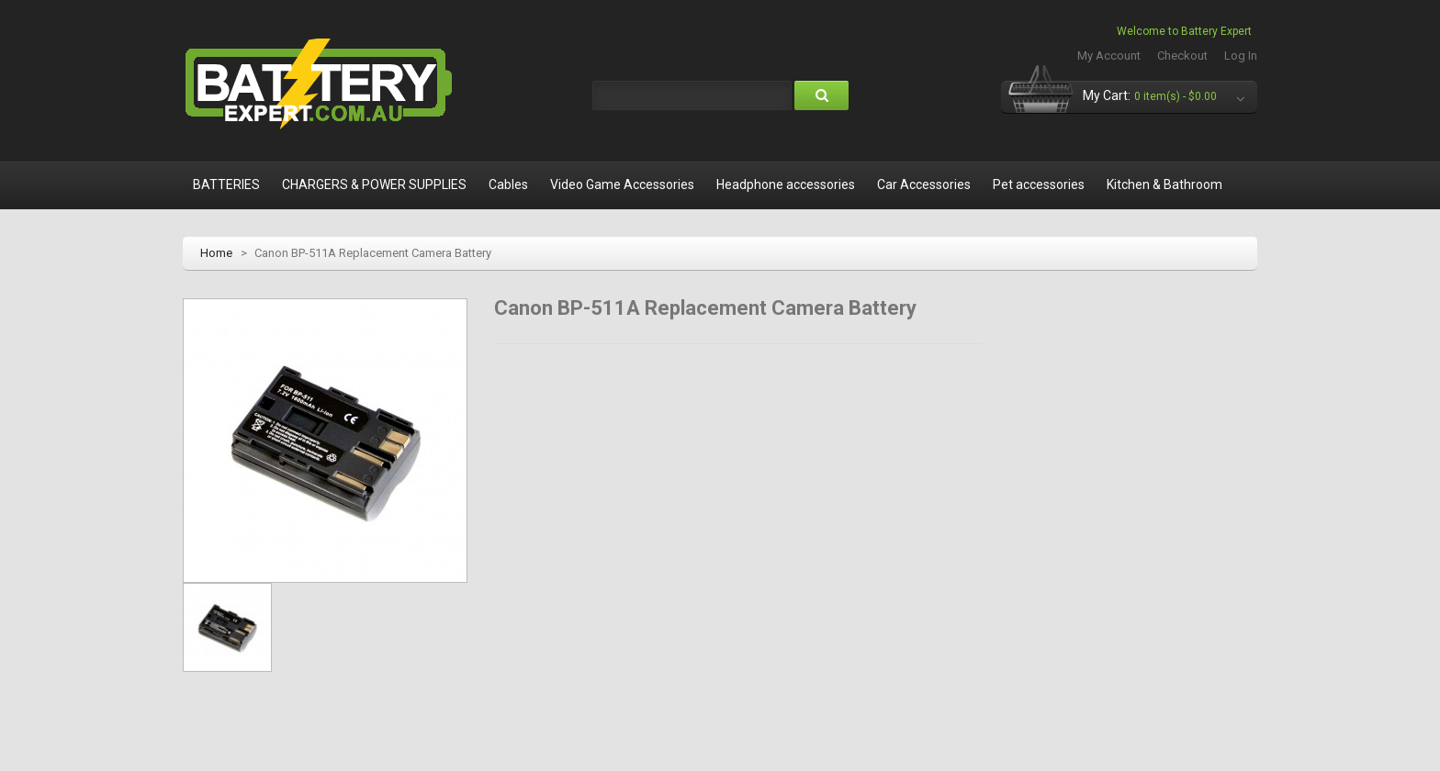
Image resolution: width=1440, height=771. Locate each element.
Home (216, 253)
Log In (1240, 55)
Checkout (1182, 55)
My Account (1109, 55)
